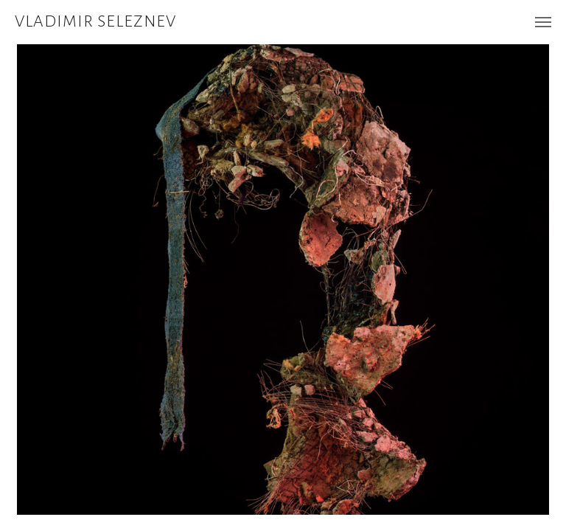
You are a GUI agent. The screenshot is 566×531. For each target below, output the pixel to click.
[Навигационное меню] (543, 22)
